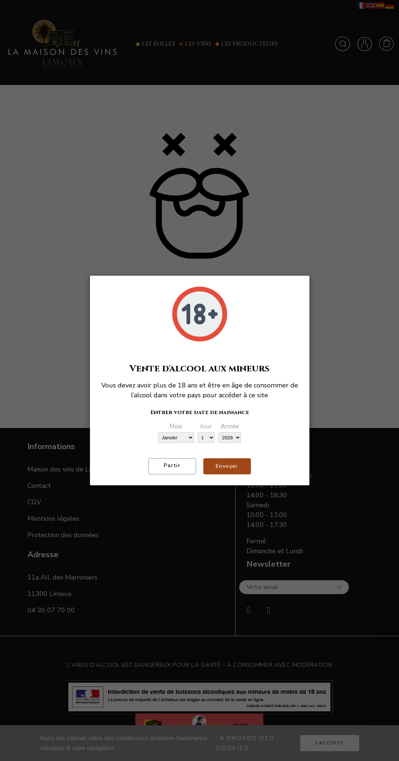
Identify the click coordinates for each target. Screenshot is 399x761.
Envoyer (227, 466)
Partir (172, 465)
